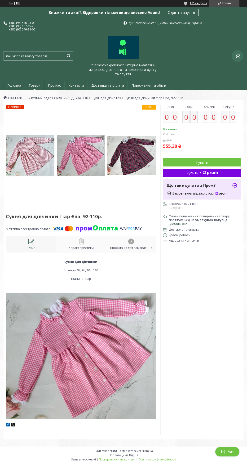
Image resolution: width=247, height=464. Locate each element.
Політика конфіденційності (157, 459)
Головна (14, 85)
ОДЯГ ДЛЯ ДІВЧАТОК (71, 98)
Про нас (54, 85)
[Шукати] (68, 56)
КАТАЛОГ (17, 98)
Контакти (76, 85)
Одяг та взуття (181, 12)
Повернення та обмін (149, 85)
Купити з (202, 172)
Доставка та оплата (107, 85)
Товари (34, 85)
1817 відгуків (198, 3)
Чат (227, 452)
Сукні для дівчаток (106, 98)
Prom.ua (147, 451)
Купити (202, 162)
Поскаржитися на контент (117, 459)
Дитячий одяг (40, 98)
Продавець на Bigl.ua (123, 455)
